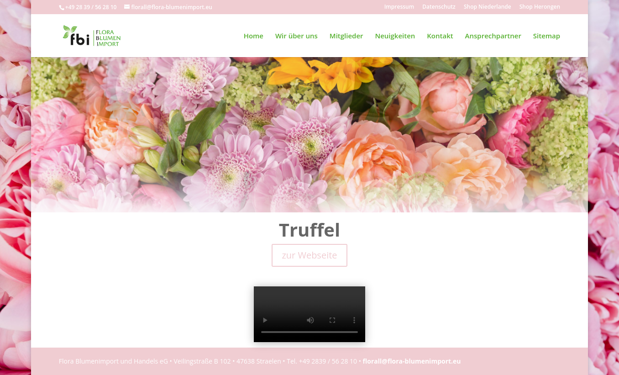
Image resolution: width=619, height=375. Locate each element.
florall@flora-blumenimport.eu (412, 361)
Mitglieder (346, 36)
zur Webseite (309, 255)
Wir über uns (296, 36)
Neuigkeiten (395, 36)
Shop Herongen (539, 7)
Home (253, 36)
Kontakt (440, 36)
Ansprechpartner (493, 36)
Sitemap (546, 36)
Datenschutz (439, 7)
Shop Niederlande (487, 7)
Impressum (399, 7)
